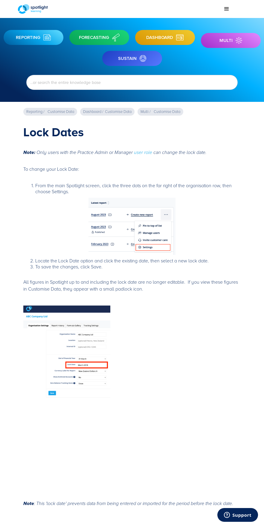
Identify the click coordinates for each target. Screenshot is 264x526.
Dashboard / (93, 111)
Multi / (146, 111)
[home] (118, 9)
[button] (227, 9)
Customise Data (61, 111)
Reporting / (35, 111)
